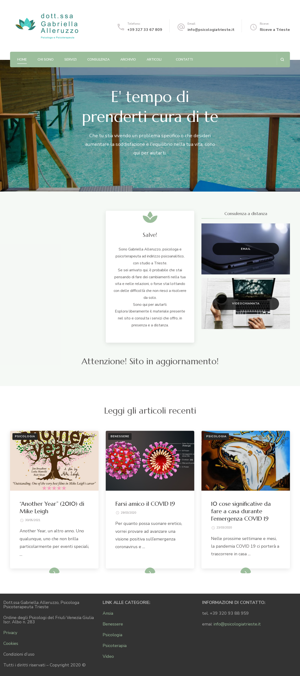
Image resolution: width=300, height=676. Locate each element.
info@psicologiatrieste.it (211, 29)
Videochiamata (246, 303)
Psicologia (25, 436)
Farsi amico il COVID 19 (145, 503)
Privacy (10, 633)
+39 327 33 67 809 (144, 29)
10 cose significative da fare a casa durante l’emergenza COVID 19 (241, 511)
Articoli (154, 59)
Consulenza (98, 59)
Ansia (108, 613)
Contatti (184, 59)
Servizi (70, 59)
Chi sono (46, 59)
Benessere (120, 436)
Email (246, 249)
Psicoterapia (115, 645)
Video (108, 656)
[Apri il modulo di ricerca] (282, 59)
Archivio (128, 59)
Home (22, 59)
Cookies (10, 643)
